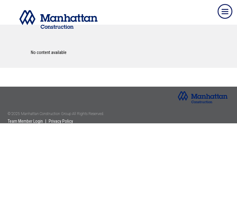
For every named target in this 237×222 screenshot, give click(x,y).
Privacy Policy (61, 121)
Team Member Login (25, 121)
